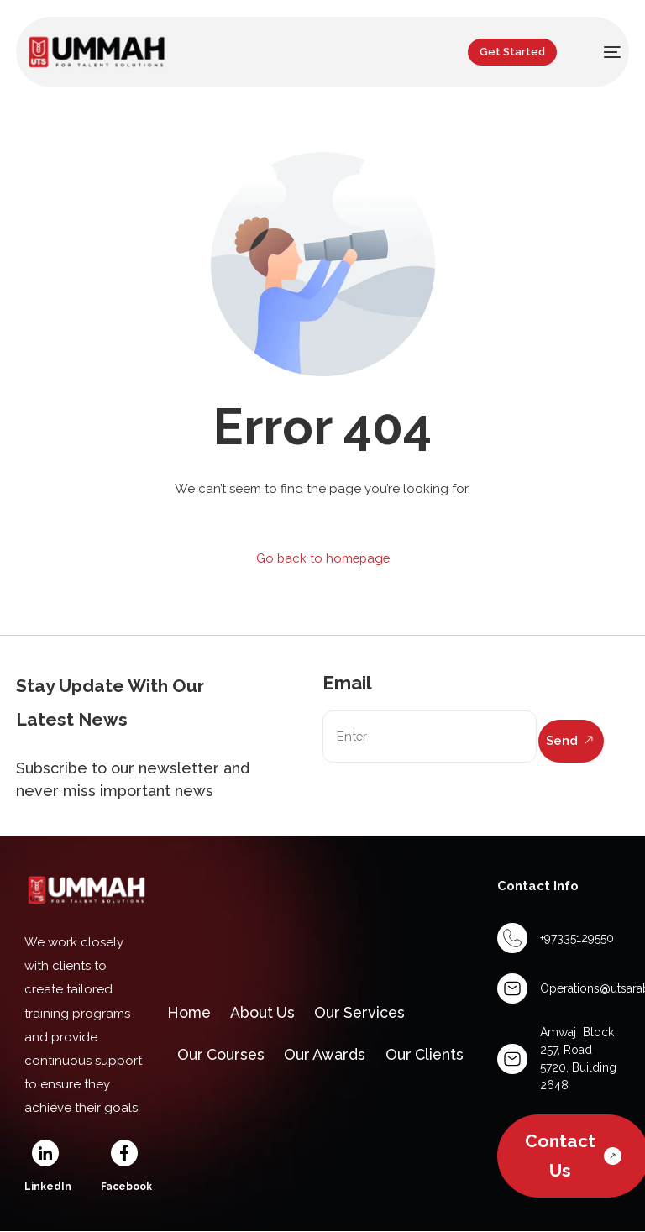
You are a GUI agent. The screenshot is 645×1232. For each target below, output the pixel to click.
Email (347, 683)
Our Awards (329, 1056)
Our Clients (431, 1056)
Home (190, 1011)
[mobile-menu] (602, 52)
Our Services (365, 1011)
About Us (266, 1011)
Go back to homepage (322, 558)
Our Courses (223, 1056)
